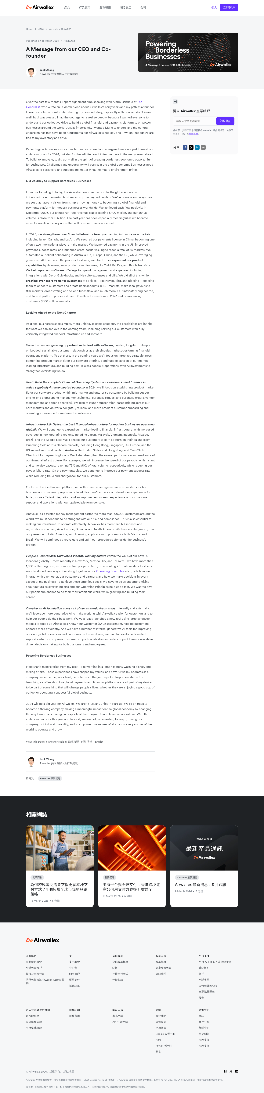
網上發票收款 (164, 967)
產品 (67, 7)
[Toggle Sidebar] (175, 101)
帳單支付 (74, 979)
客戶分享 (204, 1022)
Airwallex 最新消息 (60, 29)
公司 (143, 7)
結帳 (115, 967)
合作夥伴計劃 (164, 1046)
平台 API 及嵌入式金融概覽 (215, 962)
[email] (203, 147)
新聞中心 (204, 1028)
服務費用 (105, 7)
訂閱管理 (161, 974)
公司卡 (73, 967)
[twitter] (191, 147)
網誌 (41, 29)
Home (29, 29)
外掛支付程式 (120, 974)
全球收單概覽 (120, 962)
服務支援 (204, 1039)
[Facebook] (225, 1072)
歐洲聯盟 (73, 741)
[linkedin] (197, 147)
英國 (83, 741)
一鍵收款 (117, 979)
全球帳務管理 (34, 1022)
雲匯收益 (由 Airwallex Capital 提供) (45, 981)
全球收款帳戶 (34, 967)
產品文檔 (117, 1016)
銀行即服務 (32, 1016)
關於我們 (161, 1016)
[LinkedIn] (236, 1072)
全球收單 (204, 979)
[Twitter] (231, 1072)
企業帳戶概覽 (34, 962)
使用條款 (161, 1028)
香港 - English (95, 741)
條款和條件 (138, 1086)
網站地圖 (68, 1071)
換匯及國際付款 (35, 974)
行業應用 (84, 7)
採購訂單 (74, 985)
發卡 (201, 997)
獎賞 (158, 1051)
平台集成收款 (34, 1028)
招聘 (158, 1039)
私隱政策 (193, 133)
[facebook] (185, 147)
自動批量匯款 (207, 991)
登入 (214, 7)
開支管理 (74, 974)
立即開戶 (229, 7)
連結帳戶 (204, 967)
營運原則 (161, 1022)
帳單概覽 (161, 962)
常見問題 (204, 1034)
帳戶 (201, 974)
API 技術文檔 (120, 1022)
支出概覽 (74, 962)
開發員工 (125, 7)
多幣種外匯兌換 (208, 985)
